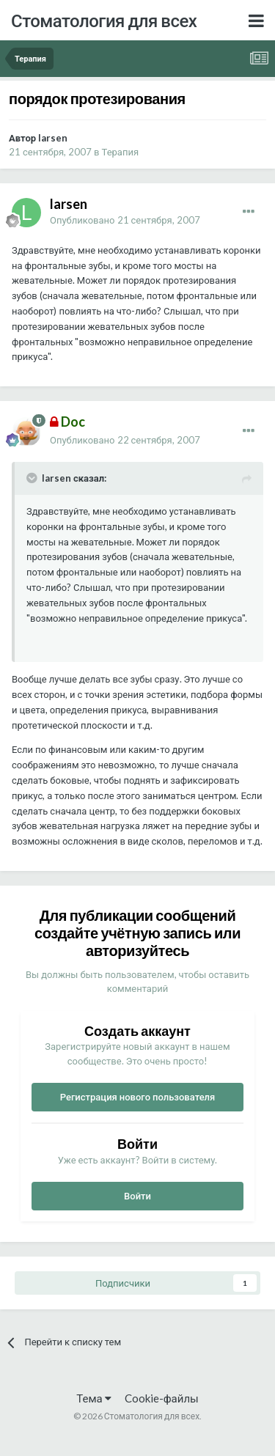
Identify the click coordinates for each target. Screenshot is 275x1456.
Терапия (120, 152)
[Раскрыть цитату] (33, 478)
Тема (93, 1398)
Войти (137, 1196)
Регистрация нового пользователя (138, 1097)
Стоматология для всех (104, 20)
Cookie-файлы (162, 1398)
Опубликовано (125, 220)
